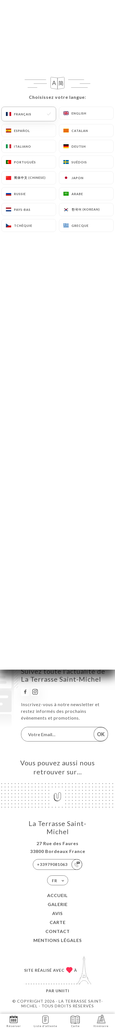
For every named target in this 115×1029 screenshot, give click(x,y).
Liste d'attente (45, 1021)
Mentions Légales (57, 940)
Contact (57, 931)
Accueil (57, 895)
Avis (57, 913)
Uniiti (62, 990)
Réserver (13, 1021)
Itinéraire (101, 1021)
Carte (58, 922)
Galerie (58, 904)
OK (101, 734)
